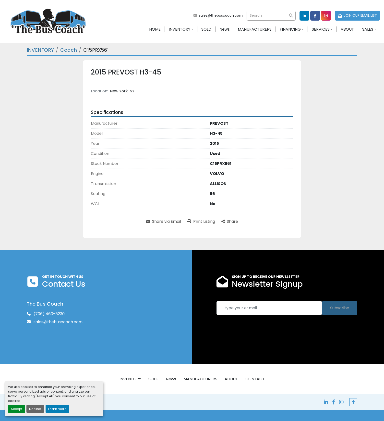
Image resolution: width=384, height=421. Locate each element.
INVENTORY (179, 29)
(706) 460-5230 (49, 314)
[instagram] (326, 16)
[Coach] (68, 50)
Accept (16, 409)
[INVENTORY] (40, 50)
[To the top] (353, 402)
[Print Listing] (201, 221)
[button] (181, 29)
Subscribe (339, 308)
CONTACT (255, 379)
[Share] (229, 221)
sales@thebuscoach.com (221, 15)
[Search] (271, 16)
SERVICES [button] (321, 29)
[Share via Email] (163, 221)
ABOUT (347, 29)
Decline (35, 409)
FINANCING (290, 29)
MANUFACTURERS (255, 29)
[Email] (269, 308)
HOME (155, 29)
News (224, 29)
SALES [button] (367, 29)
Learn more (57, 409)
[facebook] (315, 16)
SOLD (206, 29)
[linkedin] (304, 16)
